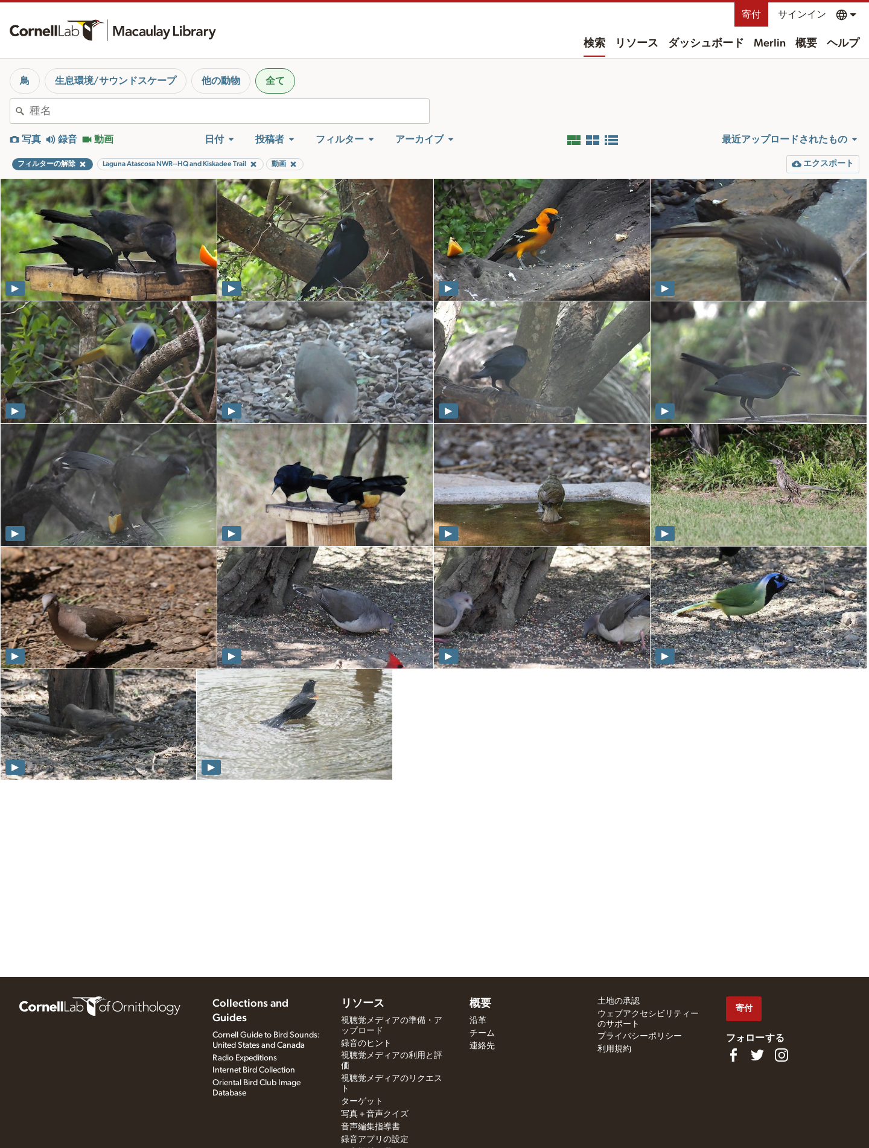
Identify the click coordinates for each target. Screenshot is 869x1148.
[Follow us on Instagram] (781, 1055)
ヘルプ (843, 43)
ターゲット (362, 1101)
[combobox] (229, 111)
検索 (594, 43)
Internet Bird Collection (253, 1070)
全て (275, 81)
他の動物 (221, 81)
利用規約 (614, 1049)
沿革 (478, 1020)
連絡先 (482, 1046)
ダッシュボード (706, 43)
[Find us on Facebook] (733, 1055)
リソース (636, 43)
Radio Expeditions (244, 1058)
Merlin (770, 43)
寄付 (751, 14)
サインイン (802, 14)
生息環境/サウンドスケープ (115, 81)
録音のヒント (366, 1043)
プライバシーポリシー (639, 1036)
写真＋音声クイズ (375, 1114)
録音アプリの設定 (375, 1139)
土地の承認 (618, 1001)
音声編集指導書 (370, 1127)
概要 (806, 43)
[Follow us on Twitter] (757, 1055)
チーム (482, 1033)
